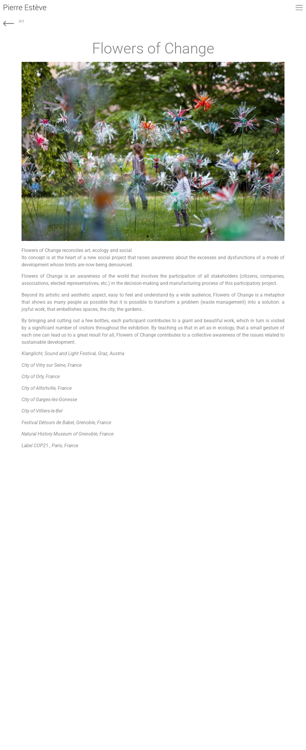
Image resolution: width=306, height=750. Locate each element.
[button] (28, 151)
